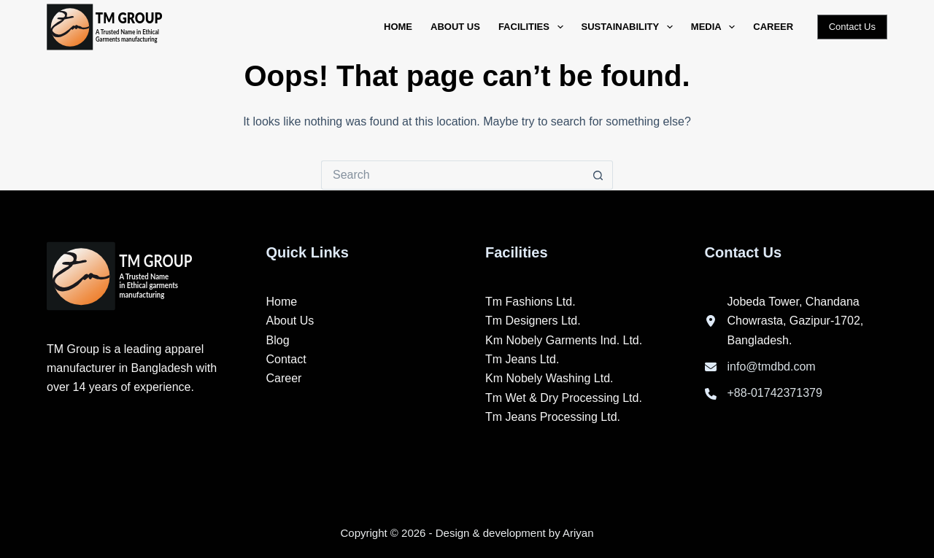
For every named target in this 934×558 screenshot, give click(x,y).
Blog (278, 340)
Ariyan (578, 533)
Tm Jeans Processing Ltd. (552, 417)
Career (773, 26)
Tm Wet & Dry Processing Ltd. (563, 398)
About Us (455, 26)
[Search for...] (452, 175)
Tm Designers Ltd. (533, 320)
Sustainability (630, 27)
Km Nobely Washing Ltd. (549, 378)
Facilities (533, 27)
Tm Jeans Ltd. (522, 359)
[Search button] (598, 175)
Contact (286, 359)
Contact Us (852, 26)
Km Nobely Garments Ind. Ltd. (563, 340)
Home (398, 26)
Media (716, 27)
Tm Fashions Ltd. (530, 301)
